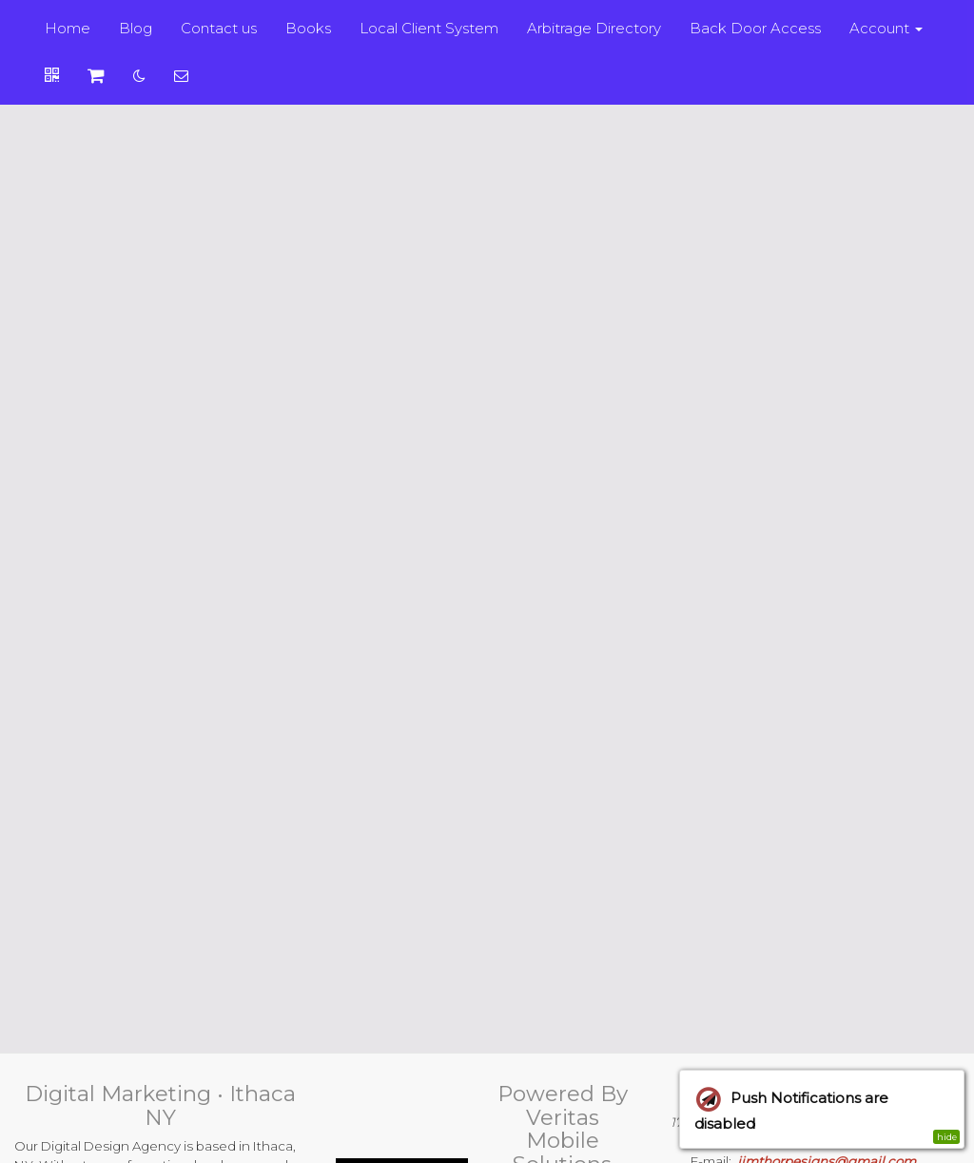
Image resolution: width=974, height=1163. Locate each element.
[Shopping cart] (96, 76)
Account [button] (886, 28)
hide (947, 1137)
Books (308, 28)
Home (67, 28)
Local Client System (429, 28)
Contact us (219, 28)
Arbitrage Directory (594, 28)
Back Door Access (755, 28)
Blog (135, 28)
